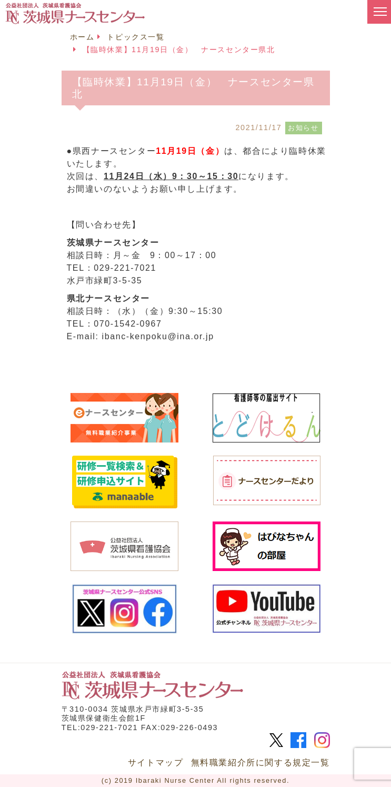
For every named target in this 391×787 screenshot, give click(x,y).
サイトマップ (156, 762)
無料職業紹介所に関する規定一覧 (260, 762)
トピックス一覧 (135, 37)
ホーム (82, 37)
